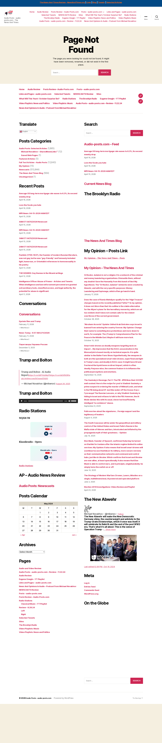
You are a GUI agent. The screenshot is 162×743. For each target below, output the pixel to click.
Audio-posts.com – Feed (107, 151)
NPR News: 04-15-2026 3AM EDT (36, 237)
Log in (87, 622)
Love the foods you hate (31, 212)
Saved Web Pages (30, 163)
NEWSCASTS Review (67, 16)
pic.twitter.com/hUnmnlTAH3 (36, 389)
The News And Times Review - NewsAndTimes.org (62, 2)
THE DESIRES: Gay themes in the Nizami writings (44, 281)
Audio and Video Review (31, 579)
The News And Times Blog (33, 181)
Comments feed (92, 629)
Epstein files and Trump (31, 332)
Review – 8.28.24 (28, 621)
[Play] (22, 412)
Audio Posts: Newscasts (41, 496)
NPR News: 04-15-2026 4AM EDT (36, 221)
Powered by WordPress (66, 737)
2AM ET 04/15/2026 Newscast (35, 254)
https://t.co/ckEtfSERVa (63, 386)
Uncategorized (26, 184)
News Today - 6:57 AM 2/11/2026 (36, 344)
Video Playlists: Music (127, 19)
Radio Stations (130, 16)
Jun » (74, 546)
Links (88, 2)
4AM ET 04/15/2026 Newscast (35, 229)
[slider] (45, 412)
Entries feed (90, 625)
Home (32, 13)
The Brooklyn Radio (52, 19)
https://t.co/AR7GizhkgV (40, 386)
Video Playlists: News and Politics (102, 19)
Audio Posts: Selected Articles (35, 156)
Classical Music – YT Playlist (36, 618)
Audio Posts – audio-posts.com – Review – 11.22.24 (60, 23)
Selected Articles (114, 2)
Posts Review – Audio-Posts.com (65, 13)
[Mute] (69, 412)
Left (23, 625)
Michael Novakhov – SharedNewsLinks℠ (41, 159)
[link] (121, 553)
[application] (48, 412)
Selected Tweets (49, 16)
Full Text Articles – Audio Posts (35, 170)
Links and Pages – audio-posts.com (121, 13)
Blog (94, 2)
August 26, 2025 (64, 394)
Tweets (101, 2)
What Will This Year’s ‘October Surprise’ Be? (103, 16)
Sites (81, 16)
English (24, 139)
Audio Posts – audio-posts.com (40, 737)
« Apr (22, 546)
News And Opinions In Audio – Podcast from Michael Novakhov (110, 23)
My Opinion (24, 173)
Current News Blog (101, 191)
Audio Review (42, 13)
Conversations (32, 324)
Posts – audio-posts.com (91, 13)
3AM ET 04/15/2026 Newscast (35, 246)
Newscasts (25, 177)
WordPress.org (92, 632)
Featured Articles (28, 166)
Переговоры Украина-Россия (34, 355)
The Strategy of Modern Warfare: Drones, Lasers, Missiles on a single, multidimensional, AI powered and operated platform (112, 514)
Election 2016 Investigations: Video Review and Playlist (112, 526)
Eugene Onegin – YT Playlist (73, 19)
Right (24, 628)
